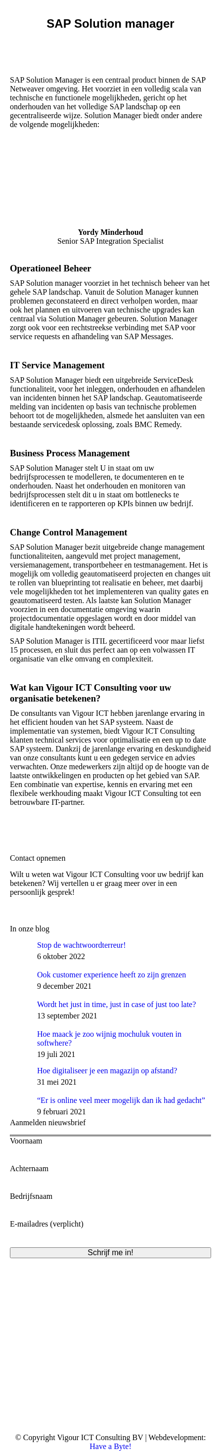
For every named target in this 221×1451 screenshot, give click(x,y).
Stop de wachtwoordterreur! (81, 945)
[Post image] (20, 951)
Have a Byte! (110, 1446)
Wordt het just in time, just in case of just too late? (116, 1004)
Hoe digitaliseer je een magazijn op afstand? (107, 1070)
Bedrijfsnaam (110, 1200)
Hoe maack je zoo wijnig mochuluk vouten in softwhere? (109, 1038)
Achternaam (110, 1173)
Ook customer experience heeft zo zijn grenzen (111, 974)
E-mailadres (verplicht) (110, 1228)
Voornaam (110, 1145)
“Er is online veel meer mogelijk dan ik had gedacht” (121, 1100)
